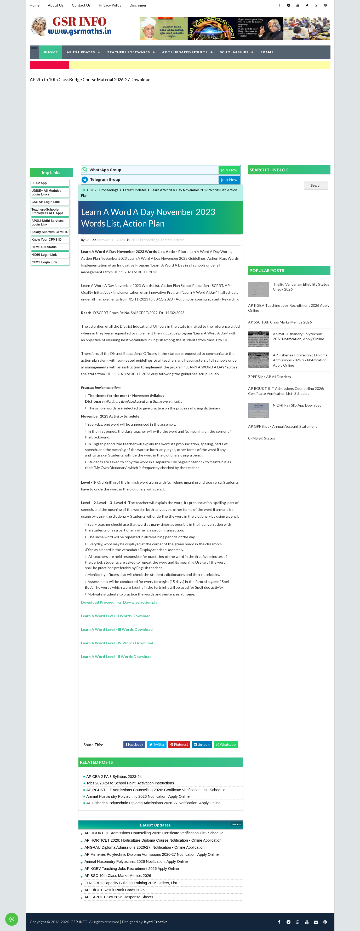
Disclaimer (138, 5)
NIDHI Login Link (44, 255)
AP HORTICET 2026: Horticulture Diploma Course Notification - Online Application (152, 840)
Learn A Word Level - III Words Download (117, 629)
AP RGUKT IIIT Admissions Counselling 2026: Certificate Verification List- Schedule (155, 790)
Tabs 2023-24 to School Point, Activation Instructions (130, 783)
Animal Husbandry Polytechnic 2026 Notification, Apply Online (138, 796)
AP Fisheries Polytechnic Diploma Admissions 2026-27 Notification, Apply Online (153, 803)
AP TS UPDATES (81, 52)
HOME (50, 52)
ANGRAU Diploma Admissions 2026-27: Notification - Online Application (144, 847)
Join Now (229, 169)
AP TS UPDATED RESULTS (185, 52)
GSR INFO (79, 922)
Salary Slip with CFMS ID (50, 232)
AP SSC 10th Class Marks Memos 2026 (117, 876)
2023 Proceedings (104, 190)
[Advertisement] (180, 123)
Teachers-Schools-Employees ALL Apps (48, 211)
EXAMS (267, 52)
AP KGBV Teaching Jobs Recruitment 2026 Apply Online (131, 868)
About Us (56, 5)
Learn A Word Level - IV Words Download (117, 643)
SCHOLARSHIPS (234, 52)
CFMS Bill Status (44, 247)
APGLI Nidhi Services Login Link (48, 222)
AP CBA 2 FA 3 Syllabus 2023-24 (114, 776)
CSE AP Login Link (46, 202)
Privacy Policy (110, 5)
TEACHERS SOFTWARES (128, 52)
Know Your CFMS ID (47, 239)
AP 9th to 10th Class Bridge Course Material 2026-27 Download (90, 79)
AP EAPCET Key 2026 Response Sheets (118, 897)
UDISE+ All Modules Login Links (46, 192)
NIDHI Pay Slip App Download (297, 405)
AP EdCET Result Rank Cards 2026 (114, 890)
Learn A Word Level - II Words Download (116, 656)
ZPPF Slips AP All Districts (269, 376)
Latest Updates (134, 190)
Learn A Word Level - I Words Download (116, 616)
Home (34, 5)
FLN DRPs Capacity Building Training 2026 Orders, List (130, 883)
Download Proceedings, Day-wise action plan (120, 602)
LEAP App (39, 183)
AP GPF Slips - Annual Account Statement (282, 426)
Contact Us (81, 5)
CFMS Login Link (44, 262)
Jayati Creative (155, 922)
